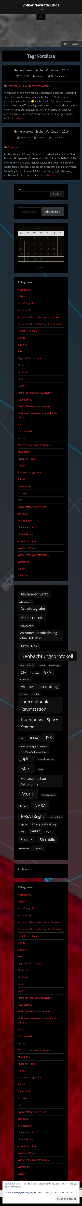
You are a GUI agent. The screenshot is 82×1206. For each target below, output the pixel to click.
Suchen (22, 189)
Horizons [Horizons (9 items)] (23, 694)
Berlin (21, 337)
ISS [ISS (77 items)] (49, 737)
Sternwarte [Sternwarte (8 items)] (24, 849)
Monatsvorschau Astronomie (34, 445)
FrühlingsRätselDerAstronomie (35, 392)
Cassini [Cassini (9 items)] (42, 665)
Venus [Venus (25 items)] (38, 848)
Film (20, 378)
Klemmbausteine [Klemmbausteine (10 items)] (45, 759)
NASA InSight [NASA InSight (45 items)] (32, 816)
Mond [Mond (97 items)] (28, 793)
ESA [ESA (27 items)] (23, 672)
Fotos (21, 385)
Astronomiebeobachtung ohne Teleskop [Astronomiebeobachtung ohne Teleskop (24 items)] (38, 635)
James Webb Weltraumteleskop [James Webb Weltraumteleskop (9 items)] (33, 752)
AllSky (21, 296)
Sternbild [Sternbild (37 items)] (47, 839)
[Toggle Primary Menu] (41, 17)
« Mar (40, 267)
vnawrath (40, 75)
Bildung (26, 85)
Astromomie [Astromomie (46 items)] (32, 617)
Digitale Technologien (30, 358)
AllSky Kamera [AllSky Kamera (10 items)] (26, 601)
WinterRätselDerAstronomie (34, 554)
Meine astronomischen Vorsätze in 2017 (41, 70)
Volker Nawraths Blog (41, 5)
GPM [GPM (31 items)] (48, 672)
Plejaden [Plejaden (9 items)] (23, 824)
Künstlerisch (25, 431)
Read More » (19, 118)
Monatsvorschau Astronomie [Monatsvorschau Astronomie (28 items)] (33, 781)
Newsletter (24, 451)
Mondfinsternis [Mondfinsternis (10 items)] (49, 794)
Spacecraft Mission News (32, 506)
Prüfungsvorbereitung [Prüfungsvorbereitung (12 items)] (44, 824)
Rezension (23, 493)
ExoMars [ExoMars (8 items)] (35, 673)
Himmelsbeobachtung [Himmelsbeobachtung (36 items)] (39, 686)
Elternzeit (23, 365)
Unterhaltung (25, 534)
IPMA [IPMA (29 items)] (34, 738)
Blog (20, 351)
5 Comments (58, 138)
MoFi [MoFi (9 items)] (40, 769)
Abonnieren (52, 211)
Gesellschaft (25, 399)
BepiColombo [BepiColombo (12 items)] (27, 665)
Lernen (22, 438)
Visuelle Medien (27, 541)
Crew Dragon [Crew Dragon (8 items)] (55, 665)
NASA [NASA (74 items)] (40, 806)
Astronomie (14, 85)
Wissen (22, 568)
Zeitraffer (23, 575)
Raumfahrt (24, 486)
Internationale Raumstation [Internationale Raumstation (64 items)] (35, 705)
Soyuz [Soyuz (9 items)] (48, 831)
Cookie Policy (66, 1192)
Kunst (21, 424)
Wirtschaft (23, 561)
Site (20, 499)
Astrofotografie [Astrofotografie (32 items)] (33, 608)
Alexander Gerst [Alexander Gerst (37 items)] (34, 594)
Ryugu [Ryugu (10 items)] (22, 831)
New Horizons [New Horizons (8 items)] (56, 817)
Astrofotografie (26, 303)
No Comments (58, 76)
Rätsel (21, 479)
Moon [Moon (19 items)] (23, 806)
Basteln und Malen (28, 330)
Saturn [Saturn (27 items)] (35, 831)
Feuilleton (23, 372)
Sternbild (23, 513)
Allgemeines (25, 289)
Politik (21, 465)
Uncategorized (26, 527)
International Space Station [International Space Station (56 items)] (39, 723)
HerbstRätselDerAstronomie (34, 406)
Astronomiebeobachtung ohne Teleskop (40, 324)
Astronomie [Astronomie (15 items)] (26, 625)
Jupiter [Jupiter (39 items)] (26, 758)
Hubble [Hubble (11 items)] (35, 694)
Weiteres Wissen (41, 85)
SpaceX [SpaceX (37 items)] (27, 839)
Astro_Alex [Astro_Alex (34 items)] (29, 646)
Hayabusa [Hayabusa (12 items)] (25, 679)
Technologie (25, 520)
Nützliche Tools (26, 458)
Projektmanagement (29, 472)
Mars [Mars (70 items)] (26, 769)
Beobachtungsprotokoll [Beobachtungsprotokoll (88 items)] (47, 656)
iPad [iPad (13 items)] (22, 738)
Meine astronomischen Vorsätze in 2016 (41, 131)
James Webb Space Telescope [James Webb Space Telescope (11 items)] (34, 746)
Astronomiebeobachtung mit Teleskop (39, 317)
